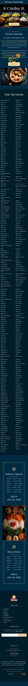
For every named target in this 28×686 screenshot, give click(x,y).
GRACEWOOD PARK (20, 400)
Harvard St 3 (4, 277)
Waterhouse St (4, 430)
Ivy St (2, 248)
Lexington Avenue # (5, 200)
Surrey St (18, 252)
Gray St (3, 325)
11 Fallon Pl (18, 180)
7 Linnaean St (19, 303)
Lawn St (3, 110)
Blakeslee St (4, 250)
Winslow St (3, 239)
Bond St (3, 104)
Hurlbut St (18, 285)
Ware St (18, 442)
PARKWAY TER (4, 398)
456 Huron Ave (19, 293)
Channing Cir (19, 161)
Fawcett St (18, 371)
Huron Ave (18, 114)
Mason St (18, 223)
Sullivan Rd (3, 340)
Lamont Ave (18, 309)
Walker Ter (18, 254)
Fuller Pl (18, 108)
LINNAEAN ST (4, 408)
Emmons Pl (3, 311)
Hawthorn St (4, 449)
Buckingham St (19, 159)
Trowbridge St (4, 426)
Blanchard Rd (4, 352)
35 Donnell (18, 202)
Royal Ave (3, 305)
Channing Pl (18, 233)
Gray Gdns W (4, 321)
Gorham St (3, 303)
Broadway (18, 422)
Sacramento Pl (19, 333)
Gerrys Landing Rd (5, 100)
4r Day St (3, 344)
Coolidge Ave (4, 241)
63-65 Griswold (19, 206)
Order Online (6, 608)
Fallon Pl (3, 297)
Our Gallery (6, 614)
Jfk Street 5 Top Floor (6, 315)
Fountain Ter (4, 114)
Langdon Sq (19, 338)
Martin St (3, 346)
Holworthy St (19, 100)
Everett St (3, 369)
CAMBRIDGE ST (19, 420)
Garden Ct (3, 434)
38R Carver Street (20, 291)
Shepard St (3, 116)
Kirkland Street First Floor (6, 299)
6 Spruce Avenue (20, 163)
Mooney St (18, 369)
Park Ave (18, 344)
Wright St (3, 219)
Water (17, 348)
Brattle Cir (3, 227)
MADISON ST (19, 404)
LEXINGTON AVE (19, 398)
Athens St (3, 313)
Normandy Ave (4, 359)
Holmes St (18, 167)
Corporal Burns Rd (5, 189)
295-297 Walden (5, 211)
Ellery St (3, 138)
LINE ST (18, 381)
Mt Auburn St (4, 106)
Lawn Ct (3, 169)
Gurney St (3, 178)
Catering (5, 610)
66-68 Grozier (19, 191)
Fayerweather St (19, 124)
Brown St (18, 153)
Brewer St (3, 186)
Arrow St (18, 219)
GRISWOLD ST (4, 394)
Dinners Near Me (20, 665)
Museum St (18, 151)
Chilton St (3, 108)
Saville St (18, 342)
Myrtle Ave (18, 361)
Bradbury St (18, 350)
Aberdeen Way (19, 383)
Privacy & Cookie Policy (11, 671)
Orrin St (18, 430)
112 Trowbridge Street (21, 178)
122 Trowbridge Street (21, 231)
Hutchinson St (19, 241)
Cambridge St (4, 120)
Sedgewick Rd (19, 227)
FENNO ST (3, 410)
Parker (17, 149)
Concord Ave (19, 120)
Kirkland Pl (3, 390)
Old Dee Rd (3, 102)
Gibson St (18, 359)
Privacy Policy (6, 619)
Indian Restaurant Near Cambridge (8, 665)
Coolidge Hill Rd (4, 257)
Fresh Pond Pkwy (20, 392)
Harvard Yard (4, 237)
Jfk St (17, 354)
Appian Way (3, 379)
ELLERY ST (3, 422)
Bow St (17, 213)
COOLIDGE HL (19, 394)
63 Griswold (4, 223)
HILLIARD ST (4, 414)
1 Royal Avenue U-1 (20, 266)
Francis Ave (18, 197)
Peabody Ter (19, 204)
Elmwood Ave (19, 237)
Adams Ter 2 (19, 377)
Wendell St (18, 147)
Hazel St (3, 309)
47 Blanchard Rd (19, 313)
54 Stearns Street (5, 215)
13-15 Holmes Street (20, 239)
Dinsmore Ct (19, 176)
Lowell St (3, 293)
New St (3, 145)
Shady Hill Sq (19, 262)
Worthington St (4, 163)
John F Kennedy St (5, 281)
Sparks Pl (3, 225)
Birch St (3, 167)
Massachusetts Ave (20, 273)
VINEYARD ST (4, 396)
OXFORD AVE (19, 396)
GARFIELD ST (19, 416)
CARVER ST (3, 418)
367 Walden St (19, 321)
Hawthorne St (19, 426)
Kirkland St (18, 340)
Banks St (3, 383)
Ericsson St (18, 171)
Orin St (2, 365)
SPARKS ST (18, 406)
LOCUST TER (4, 373)
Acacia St (3, 307)
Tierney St (18, 299)
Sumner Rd (3, 317)
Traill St (3, 112)
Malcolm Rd (18, 193)
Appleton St (19, 315)
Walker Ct (3, 161)
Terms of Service (18, 671)
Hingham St (3, 350)
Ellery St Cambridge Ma (21, 277)
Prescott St (3, 323)
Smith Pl (18, 446)
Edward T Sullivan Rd (5, 438)
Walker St (3, 412)
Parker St (18, 331)
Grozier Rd (18, 221)
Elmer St (3, 132)
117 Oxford (3, 229)
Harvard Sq (18, 138)
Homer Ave (18, 436)
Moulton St (3, 338)
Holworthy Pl (19, 335)
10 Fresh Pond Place (20, 215)
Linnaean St (18, 116)
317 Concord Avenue (5, 268)
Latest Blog (6, 615)
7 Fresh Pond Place (5, 217)
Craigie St (3, 446)
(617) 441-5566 (14, 653)
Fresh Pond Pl (4, 266)
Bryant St (18, 329)
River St (18, 327)
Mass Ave (3, 122)
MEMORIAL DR (19, 414)
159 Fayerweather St (5, 176)
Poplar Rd (3, 319)
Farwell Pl (3, 157)
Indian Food (12, 661)
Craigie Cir (18, 367)
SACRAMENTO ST (5, 416)
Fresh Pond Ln (19, 390)
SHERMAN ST (19, 410)
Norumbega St (19, 106)
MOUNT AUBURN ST (5, 406)
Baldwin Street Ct (5, 235)
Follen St (18, 373)
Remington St (19, 438)
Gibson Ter (18, 235)
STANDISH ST (19, 375)
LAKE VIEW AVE (4, 402)
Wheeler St (18, 110)
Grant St (3, 140)
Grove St (18, 157)
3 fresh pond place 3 (5, 283)
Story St (3, 451)
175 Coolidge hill (19, 281)
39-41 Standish (4, 202)
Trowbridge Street (5, 206)
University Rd (19, 356)
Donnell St (18, 264)
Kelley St (3, 195)
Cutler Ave (3, 153)
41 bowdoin (18, 165)
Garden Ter (3, 155)
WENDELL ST (19, 418)
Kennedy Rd (4, 233)
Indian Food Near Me (7, 663)
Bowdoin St (3, 440)
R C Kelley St (19, 173)
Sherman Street (19, 217)
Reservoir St (19, 189)
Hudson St (18, 305)
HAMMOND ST (4, 375)
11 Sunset (3, 329)
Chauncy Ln (18, 346)
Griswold (18, 248)
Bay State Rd (4, 142)
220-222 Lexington (20, 209)
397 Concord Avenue (20, 270)
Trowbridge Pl (4, 428)
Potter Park (18, 243)
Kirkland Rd (3, 231)
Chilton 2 (18, 102)
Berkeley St (3, 193)
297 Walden (19, 211)
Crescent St (19, 297)
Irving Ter (18, 323)
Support (5, 622)
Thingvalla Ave (19, 104)
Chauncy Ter (4, 354)
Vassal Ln (18, 245)
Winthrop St (4, 213)
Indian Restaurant (5, 661)
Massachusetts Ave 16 (21, 279)
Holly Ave (3, 171)
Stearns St (18, 352)
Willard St (3, 291)
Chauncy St (18, 118)
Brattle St (3, 254)
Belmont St (3, 262)
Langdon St (3, 124)
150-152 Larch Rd (20, 184)
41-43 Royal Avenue (20, 317)
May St (2, 275)
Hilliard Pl (3, 335)
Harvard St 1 (19, 275)
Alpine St (3, 136)
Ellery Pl (3, 204)
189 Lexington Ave (5, 252)
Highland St (3, 165)
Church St (3, 191)
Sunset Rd (3, 279)
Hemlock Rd (19, 301)
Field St (18, 250)
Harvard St (18, 126)
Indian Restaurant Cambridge (19, 663)
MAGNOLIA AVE (4, 420)
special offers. (19, 631)
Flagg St (18, 319)
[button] (14, 24)
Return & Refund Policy (8, 617)
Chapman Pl (3, 295)
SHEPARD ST (19, 412)
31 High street (4, 333)
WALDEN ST (3, 386)
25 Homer (18, 325)
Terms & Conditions (8, 620)
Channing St (19, 295)
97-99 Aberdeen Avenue (6, 260)
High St (18, 225)
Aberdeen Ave (19, 408)
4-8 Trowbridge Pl (5, 209)
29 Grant (18, 195)
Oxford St (18, 132)
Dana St (18, 128)
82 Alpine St (4, 184)
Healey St (18, 386)
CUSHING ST (19, 388)
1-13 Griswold (4, 264)
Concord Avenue (20, 268)
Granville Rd (18, 136)
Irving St (3, 134)
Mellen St (3, 331)
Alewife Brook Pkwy (20, 112)
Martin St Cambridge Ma (21, 444)
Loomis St (3, 243)
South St (18, 307)
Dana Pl (3, 327)
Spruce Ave (3, 361)
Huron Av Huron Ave (20, 363)
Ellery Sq (18, 200)
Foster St (18, 289)
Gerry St (3, 159)
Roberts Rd (18, 440)
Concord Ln (3, 221)
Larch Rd (3, 348)
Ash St (2, 301)
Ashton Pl (18, 365)
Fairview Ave (19, 155)
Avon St (18, 260)
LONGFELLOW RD (5, 400)
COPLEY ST (3, 381)
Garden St (3, 147)
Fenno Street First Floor (6, 273)
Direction (5, 612)
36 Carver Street (20, 229)
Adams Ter (3, 377)
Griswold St (3, 130)
